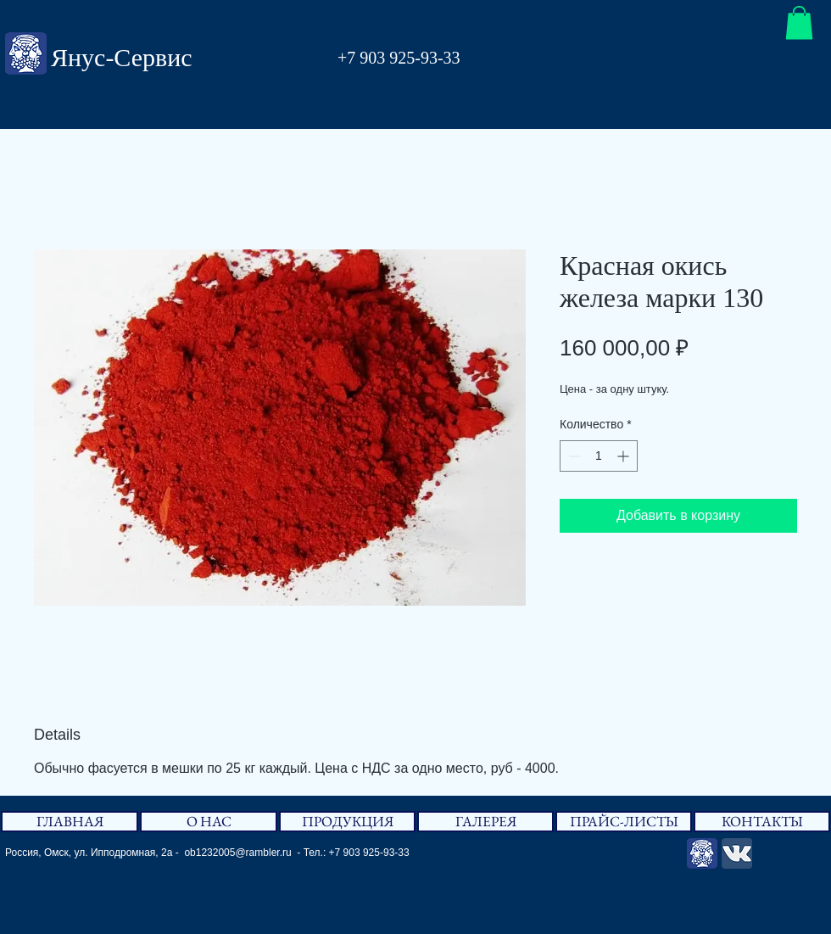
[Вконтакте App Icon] (737, 853)
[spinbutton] (598, 456)
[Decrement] (572, 456)
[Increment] (624, 456)
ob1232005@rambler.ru (237, 852)
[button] (799, 22)
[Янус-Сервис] (702, 853)
